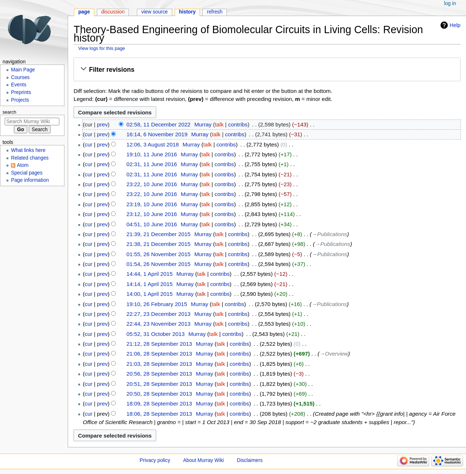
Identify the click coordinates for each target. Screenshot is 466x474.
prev (102, 124)
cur (88, 134)
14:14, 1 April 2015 (149, 284)
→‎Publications (329, 234)
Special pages (26, 173)
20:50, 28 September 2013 (159, 394)
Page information (30, 180)
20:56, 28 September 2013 (159, 374)
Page (84, 12)
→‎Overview (333, 353)
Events (18, 84)
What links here (28, 150)
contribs (238, 124)
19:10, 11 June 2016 (151, 154)
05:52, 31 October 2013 (155, 334)
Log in (450, 3)
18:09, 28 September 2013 (159, 403)
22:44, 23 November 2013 (158, 324)
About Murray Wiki (203, 460)
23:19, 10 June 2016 (151, 204)
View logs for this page (101, 48)
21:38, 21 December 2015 (158, 244)
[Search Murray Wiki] (32, 121)
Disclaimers (250, 460)
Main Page (23, 70)
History (187, 12)
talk (219, 124)
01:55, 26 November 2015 (158, 254)
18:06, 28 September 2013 (159, 414)
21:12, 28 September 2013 (159, 344)
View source (154, 12)
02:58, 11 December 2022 (158, 124)
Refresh (214, 12)
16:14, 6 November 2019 (156, 134)
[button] (266, 69)
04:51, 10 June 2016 (151, 224)
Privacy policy (155, 460)
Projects (20, 100)
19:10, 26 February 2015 (156, 304)
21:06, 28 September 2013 (159, 353)
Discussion (113, 12)
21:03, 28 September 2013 (159, 364)
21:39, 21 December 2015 (158, 234)
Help (455, 25)
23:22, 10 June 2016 (151, 184)
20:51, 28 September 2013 (159, 384)
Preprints (21, 92)
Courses (20, 77)
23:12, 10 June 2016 (151, 214)
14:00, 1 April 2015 (149, 294)
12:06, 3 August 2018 (152, 144)
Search (9, 112)
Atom (22, 165)
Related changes (29, 158)
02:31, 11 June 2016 (151, 164)
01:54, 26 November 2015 (158, 264)
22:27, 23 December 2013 (158, 314)
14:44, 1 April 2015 (149, 274)
